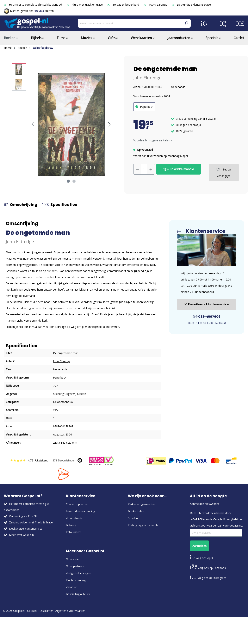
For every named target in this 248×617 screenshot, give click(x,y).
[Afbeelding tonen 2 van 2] (74, 181)
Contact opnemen (77, 504)
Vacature (71, 587)
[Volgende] (109, 124)
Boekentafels (136, 511)
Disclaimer (46, 611)
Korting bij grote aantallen (144, 525)
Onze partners (75, 566)
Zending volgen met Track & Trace (31, 522)
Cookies (32, 611)
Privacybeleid (231, 519)
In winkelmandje (179, 169)
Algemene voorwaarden (70, 611)
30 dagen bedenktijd (123, 4)
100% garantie (156, 4)
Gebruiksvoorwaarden (203, 525)
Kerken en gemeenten (142, 504)
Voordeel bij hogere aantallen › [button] (152, 140)
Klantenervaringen (77, 580)
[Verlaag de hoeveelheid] (137, 169)
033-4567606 (206, 316)
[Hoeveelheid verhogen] (151, 169)
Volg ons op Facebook (208, 568)
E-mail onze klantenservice (206, 304)
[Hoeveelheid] (144, 169)
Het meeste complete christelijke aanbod (33, 4)
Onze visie (72, 559)
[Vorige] (33, 124)
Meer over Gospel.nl (21, 535)
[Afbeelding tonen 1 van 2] (68, 181)
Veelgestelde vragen (78, 573)
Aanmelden (199, 546)
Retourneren (74, 532)
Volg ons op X (201, 558)
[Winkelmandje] (240, 23)
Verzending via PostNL (23, 516)
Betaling (71, 525)
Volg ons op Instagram (208, 578)
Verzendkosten (75, 518)
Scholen (133, 518)
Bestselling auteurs (78, 594)
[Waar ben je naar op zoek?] (130, 23)
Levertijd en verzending (80, 511)
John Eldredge (147, 78)
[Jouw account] (204, 23)
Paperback (146, 106)
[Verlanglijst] (223, 23)
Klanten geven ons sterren (29, 11)
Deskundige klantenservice (191, 4)
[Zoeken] (186, 23)
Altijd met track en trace (85, 4)
